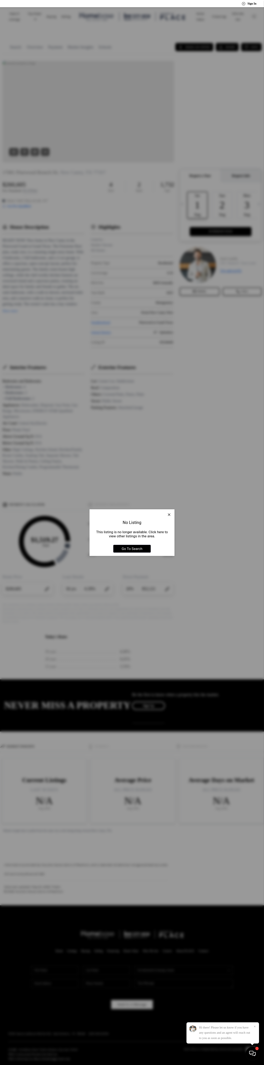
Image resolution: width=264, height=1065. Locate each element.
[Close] (254, 1026)
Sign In (249, 4)
